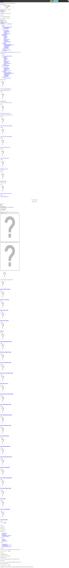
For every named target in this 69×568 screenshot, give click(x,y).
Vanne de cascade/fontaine (5, 509)
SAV (3, 29)
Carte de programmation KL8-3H (5, 147)
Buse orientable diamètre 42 (5, 446)
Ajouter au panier (3, 209)
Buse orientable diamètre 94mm (6, 477)
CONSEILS (4, 43)
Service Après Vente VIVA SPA (6, 546)
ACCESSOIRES (6, 28)
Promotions (4, 539)
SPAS (3, 26)
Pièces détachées (4, 35)
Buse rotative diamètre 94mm (5, 488)
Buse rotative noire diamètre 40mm (6, 393)
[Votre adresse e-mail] (4, 551)
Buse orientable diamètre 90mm (6, 414)
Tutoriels (5, 32)
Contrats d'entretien (7, 68)
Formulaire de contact (7, 33)
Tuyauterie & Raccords (7, 41)
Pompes (5, 57)
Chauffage (5, 37)
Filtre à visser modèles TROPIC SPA (5, 88)
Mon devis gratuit (4, 34)
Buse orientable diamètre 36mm (6, 341)
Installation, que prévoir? (7, 44)
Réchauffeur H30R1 (3, 101)
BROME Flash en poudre (4, 168)
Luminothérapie (6, 48)
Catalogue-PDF (4, 50)
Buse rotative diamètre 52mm (5, 362)
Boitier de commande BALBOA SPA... (6, 193)
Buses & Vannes (6, 40)
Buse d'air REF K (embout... (5, 289)
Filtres (5, 38)
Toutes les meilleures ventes (4, 196)
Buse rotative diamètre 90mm (5, 404)
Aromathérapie (6, 47)
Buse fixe (2, 331)
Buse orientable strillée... (4, 435)
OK (9, 9)
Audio (5, 42)
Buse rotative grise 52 (4, 383)
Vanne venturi (3, 498)
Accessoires (5, 61)
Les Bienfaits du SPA (7, 45)
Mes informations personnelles (6, 535)
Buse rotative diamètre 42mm (5, 425)
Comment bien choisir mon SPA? (9, 73)
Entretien (3, 77)
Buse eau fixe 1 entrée (4, 310)
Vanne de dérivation (4, 519)
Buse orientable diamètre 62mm (6, 456)
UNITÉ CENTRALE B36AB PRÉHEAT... (6, 125)
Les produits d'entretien (7, 49)
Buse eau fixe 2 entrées (4, 320)
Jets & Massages (6, 46)
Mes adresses (4, 534)
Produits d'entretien (7, 39)
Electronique (6, 36)
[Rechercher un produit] (4, 9)
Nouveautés (4, 540)
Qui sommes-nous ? (5, 545)
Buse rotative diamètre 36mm (5, 352)
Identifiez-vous (10, 23)
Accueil (3, 25)
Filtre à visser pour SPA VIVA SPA (5, 113)
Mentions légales (4, 544)
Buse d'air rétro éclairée (4, 299)
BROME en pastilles (3, 181)
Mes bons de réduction (5, 536)
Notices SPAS (6, 30)
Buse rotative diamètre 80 (5, 467)
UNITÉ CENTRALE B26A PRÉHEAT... (6, 136)
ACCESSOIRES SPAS (5, 27)
